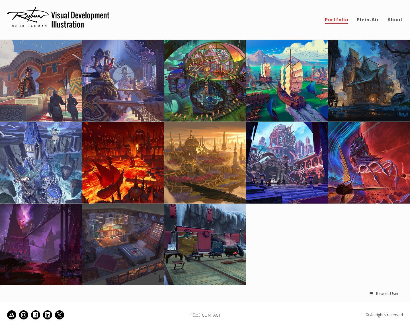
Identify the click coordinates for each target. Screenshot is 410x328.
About (395, 20)
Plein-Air (368, 20)
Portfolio (336, 20)
